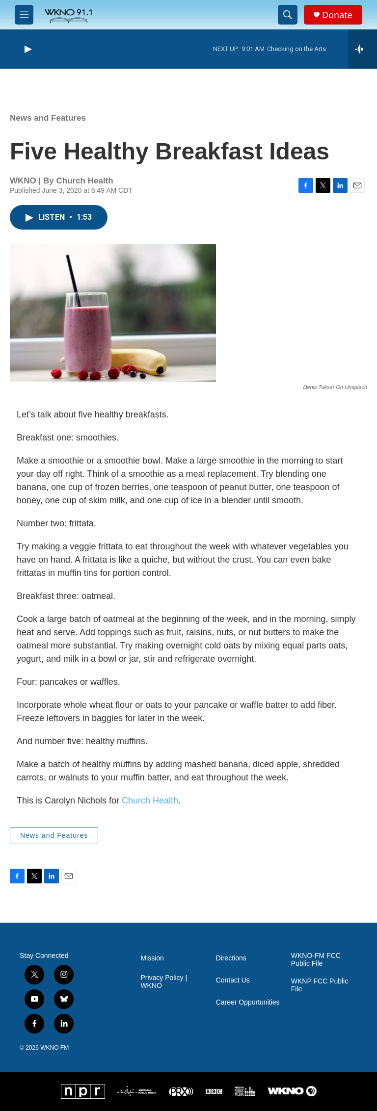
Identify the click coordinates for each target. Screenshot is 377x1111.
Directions (231, 958)
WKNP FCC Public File (319, 985)
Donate (337, 15)
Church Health (150, 800)
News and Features (48, 118)
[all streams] (362, 49)
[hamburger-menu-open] (24, 15)
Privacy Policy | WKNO (163, 981)
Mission (151, 958)
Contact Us (233, 980)
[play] (27, 49)
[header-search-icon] (287, 15)
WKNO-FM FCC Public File (316, 959)
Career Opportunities (248, 1002)
